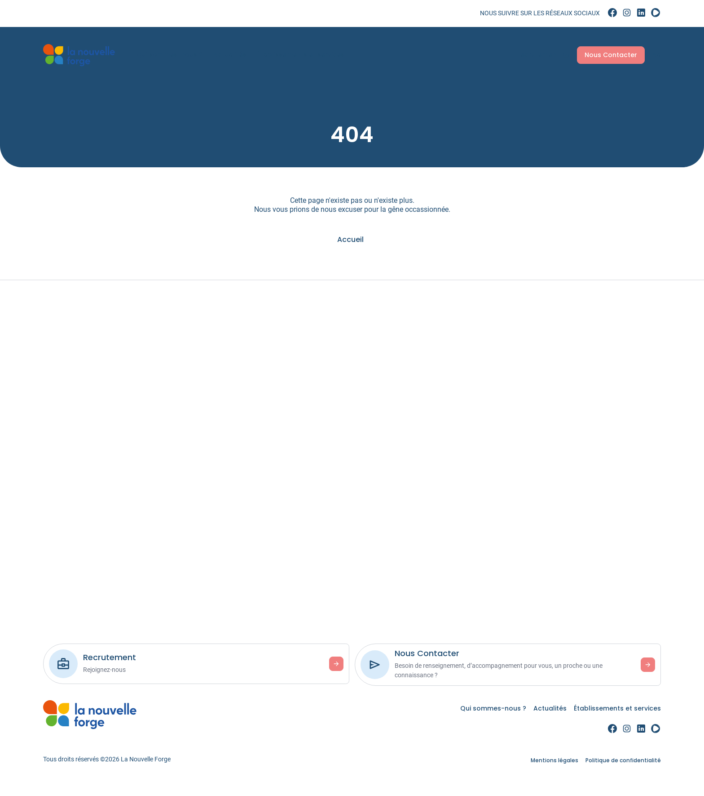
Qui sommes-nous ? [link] (171, 54)
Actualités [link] (231, 54)
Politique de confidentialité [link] (623, 760)
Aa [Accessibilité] (654, 54)
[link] (612, 13)
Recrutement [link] (541, 54)
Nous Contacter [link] (609, 54)
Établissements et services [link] (302, 54)
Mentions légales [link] (554, 760)
